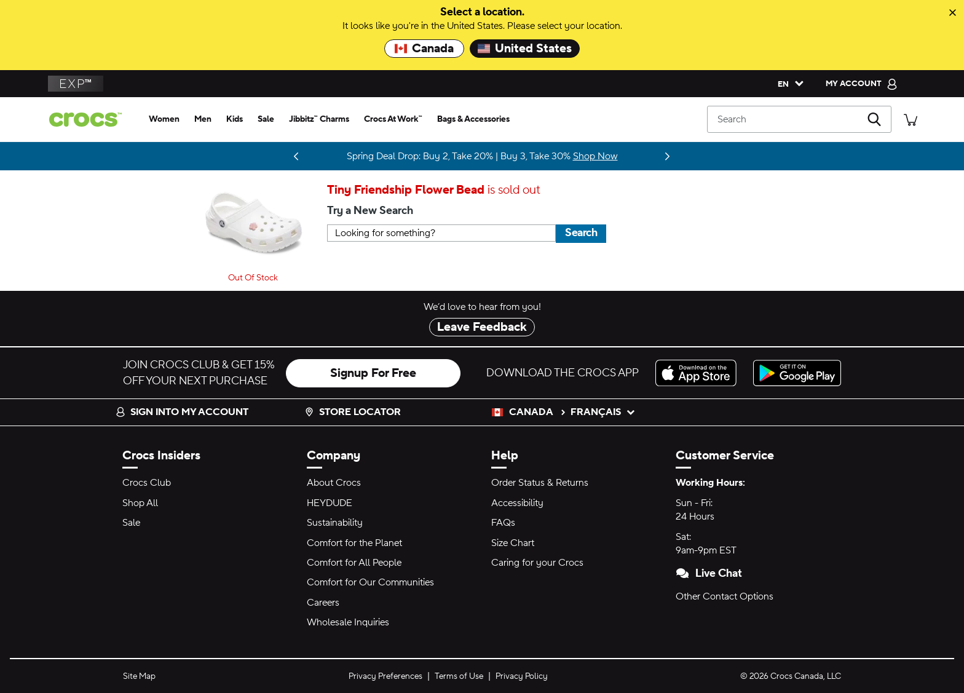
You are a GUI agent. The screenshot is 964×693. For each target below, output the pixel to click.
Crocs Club (146, 483)
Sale (131, 523)
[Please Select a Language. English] (787, 83)
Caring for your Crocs (537, 562)
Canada (424, 49)
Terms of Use (459, 676)
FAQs (503, 523)
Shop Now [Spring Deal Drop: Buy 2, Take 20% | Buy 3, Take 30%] (595, 156)
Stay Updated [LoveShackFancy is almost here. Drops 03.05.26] (276, 156)
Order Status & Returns (539, 483)
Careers (323, 602)
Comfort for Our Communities (370, 582)
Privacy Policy (522, 676)
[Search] (799, 119)
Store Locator (352, 412)
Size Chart (512, 543)
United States (525, 49)
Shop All (140, 503)
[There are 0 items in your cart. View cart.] (910, 119)
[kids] (234, 119)
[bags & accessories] (473, 119)
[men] (203, 119)
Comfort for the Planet (354, 543)
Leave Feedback (482, 327)
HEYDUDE (329, 503)
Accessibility (517, 503)
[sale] (266, 119)
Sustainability (335, 523)
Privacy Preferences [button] (385, 676)
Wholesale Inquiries (348, 622)
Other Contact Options (724, 596)
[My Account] (861, 83)
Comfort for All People (354, 562)
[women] (164, 119)
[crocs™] (90, 119)
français (603, 412)
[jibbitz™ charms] (319, 119)
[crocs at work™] (393, 119)
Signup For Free (373, 373)
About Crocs (334, 483)
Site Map (139, 676)
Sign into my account (182, 412)
